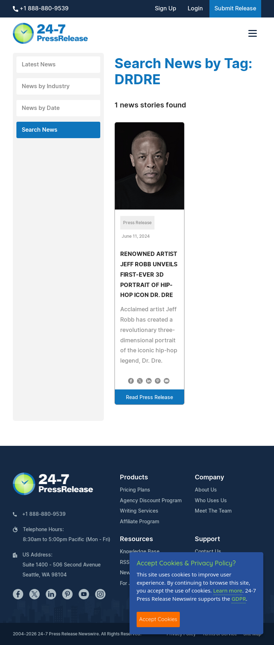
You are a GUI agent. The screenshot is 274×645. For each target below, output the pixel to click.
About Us (206, 490)
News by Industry (46, 86)
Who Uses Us (211, 500)
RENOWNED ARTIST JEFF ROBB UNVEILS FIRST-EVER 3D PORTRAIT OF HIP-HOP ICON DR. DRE (148, 274)
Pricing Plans (135, 490)
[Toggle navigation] (252, 33)
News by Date (41, 108)
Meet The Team (213, 511)
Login (195, 8)
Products (134, 477)
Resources (136, 539)
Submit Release (235, 8)
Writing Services (139, 511)
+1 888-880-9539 (40, 9)
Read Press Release (149, 397)
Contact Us (208, 551)
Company (209, 477)
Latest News (39, 64)
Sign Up (165, 8)
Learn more (228, 590)
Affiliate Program (139, 521)
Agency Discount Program (151, 500)
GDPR (239, 598)
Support (207, 539)
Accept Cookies (158, 619)
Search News (39, 130)
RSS (125, 562)
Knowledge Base (139, 551)
